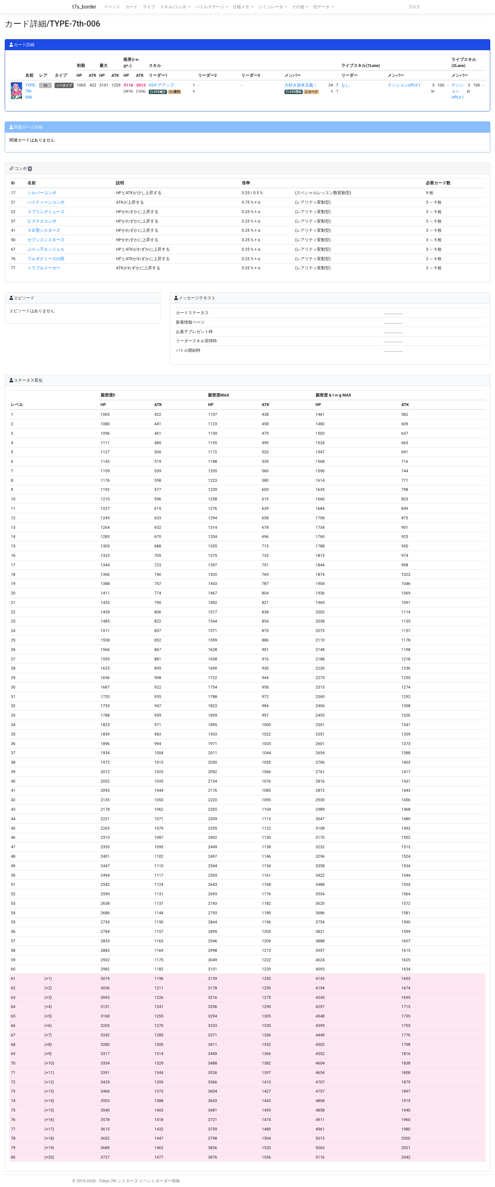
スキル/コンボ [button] (173, 6)
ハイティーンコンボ (45, 202)
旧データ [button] (322, 6)
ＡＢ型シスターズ (43, 230)
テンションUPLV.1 (404, 85)
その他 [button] (298, 6)
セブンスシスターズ (45, 239)
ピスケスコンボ (41, 221)
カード (131, 6)
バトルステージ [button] (210, 6)
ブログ (414, 6)
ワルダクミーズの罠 (45, 258)
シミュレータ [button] (271, 6)
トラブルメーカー (43, 267)
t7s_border (84, 7)
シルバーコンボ (41, 192)
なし (345, 85)
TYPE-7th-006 (30, 91)
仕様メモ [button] (241, 6)
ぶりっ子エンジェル (45, 249)
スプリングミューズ (45, 211)
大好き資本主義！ (300, 85)
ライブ (149, 6)
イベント (112, 6)
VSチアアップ (161, 85)
